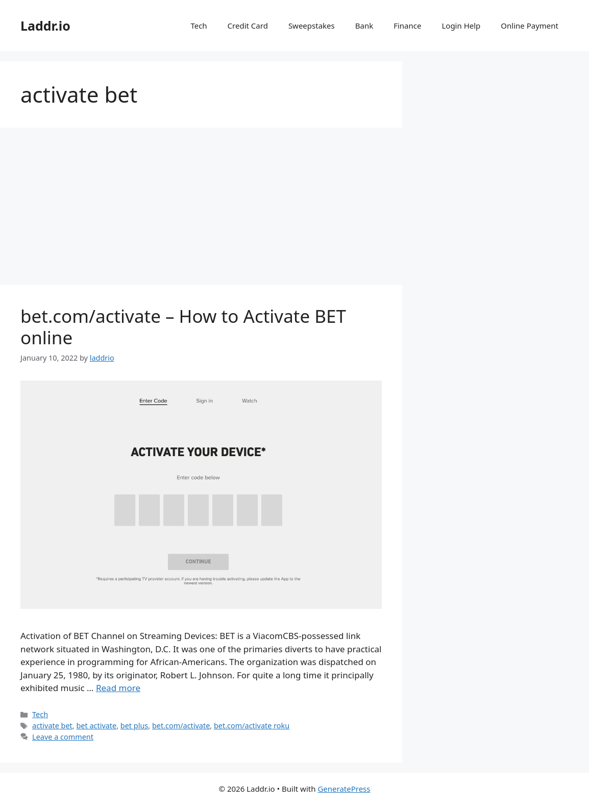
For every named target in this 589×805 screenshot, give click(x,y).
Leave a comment (62, 737)
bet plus (134, 725)
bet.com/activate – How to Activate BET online (183, 326)
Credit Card (248, 25)
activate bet (52, 725)
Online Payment (529, 25)
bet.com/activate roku (251, 725)
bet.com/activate (181, 725)
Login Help (460, 25)
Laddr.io (45, 25)
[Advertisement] (201, 209)
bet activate (96, 725)
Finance (407, 25)
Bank (364, 25)
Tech (198, 25)
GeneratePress (343, 789)
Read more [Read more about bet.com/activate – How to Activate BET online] (118, 688)
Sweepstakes (311, 25)
